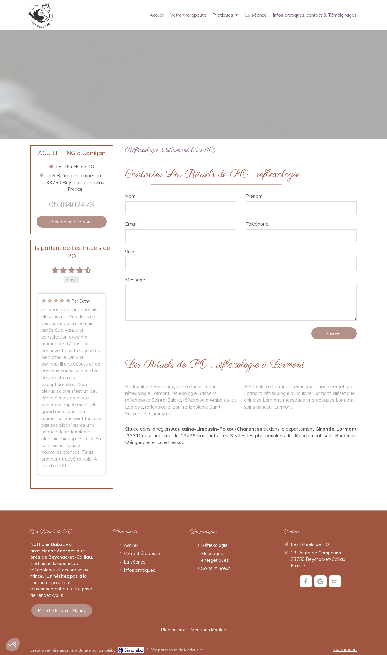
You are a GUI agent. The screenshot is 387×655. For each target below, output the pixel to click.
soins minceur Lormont (268, 407)
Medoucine (194, 649)
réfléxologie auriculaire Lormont (297, 393)
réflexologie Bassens (194, 393)
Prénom (254, 196)
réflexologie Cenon (196, 386)
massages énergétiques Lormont (318, 400)
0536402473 (71, 204)
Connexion (345, 649)
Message (135, 279)
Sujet (130, 252)
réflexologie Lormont (147, 393)
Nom (130, 196)
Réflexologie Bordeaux (149, 386)
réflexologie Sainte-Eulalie (153, 400)
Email (131, 224)
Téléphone (257, 224)
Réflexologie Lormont (267, 386)
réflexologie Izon (163, 407)
